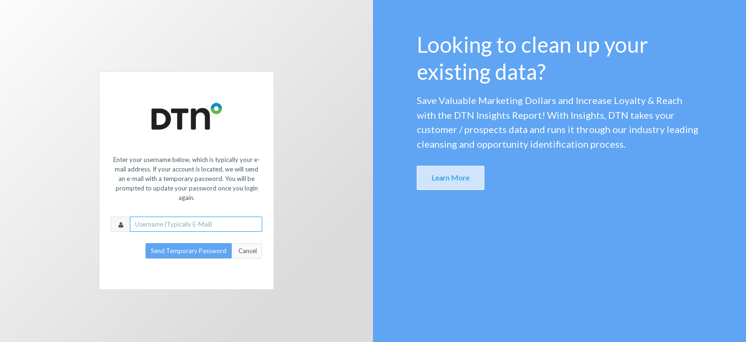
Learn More (451, 177)
